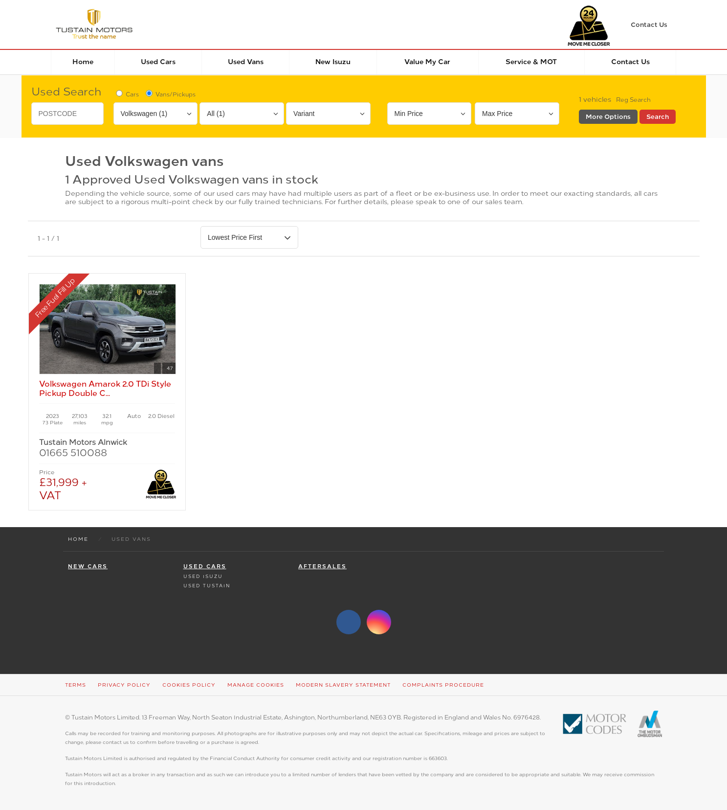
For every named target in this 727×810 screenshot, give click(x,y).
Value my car (427, 62)
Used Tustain (206, 585)
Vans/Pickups (170, 94)
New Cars (88, 566)
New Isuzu (333, 62)
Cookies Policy (189, 685)
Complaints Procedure (443, 685)
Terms (75, 685)
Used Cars (158, 62)
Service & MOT (531, 62)
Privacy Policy (124, 685)
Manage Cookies (255, 685)
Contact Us (630, 62)
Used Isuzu (203, 576)
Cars (126, 94)
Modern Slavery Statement (343, 685)
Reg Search (633, 99)
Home (82, 62)
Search (657, 116)
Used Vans (246, 62)
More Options (608, 116)
